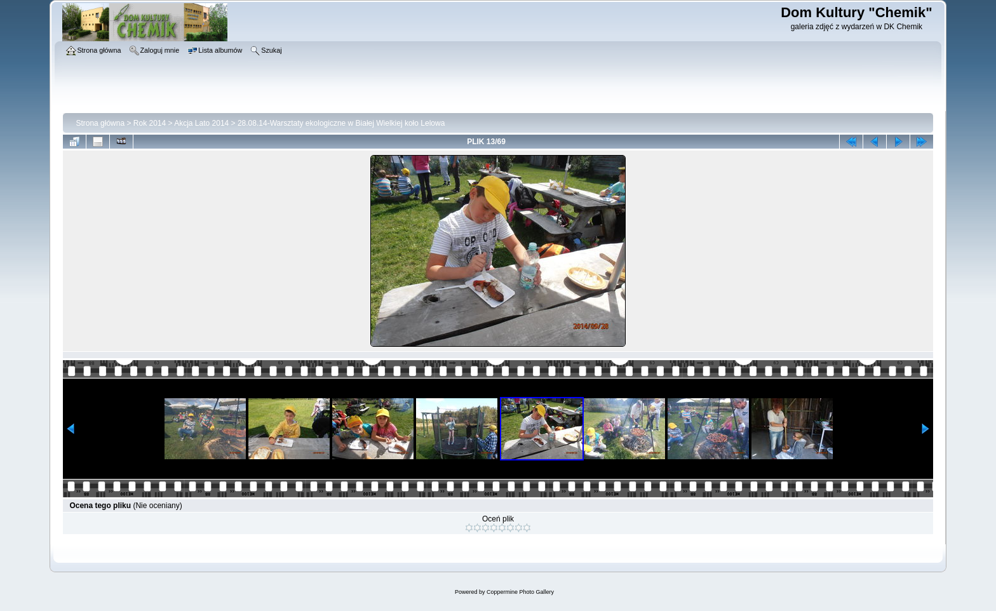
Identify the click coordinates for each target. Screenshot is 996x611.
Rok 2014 (149, 123)
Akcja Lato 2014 (201, 123)
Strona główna (100, 123)
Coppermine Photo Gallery (520, 592)
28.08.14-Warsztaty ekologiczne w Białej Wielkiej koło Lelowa (341, 123)
